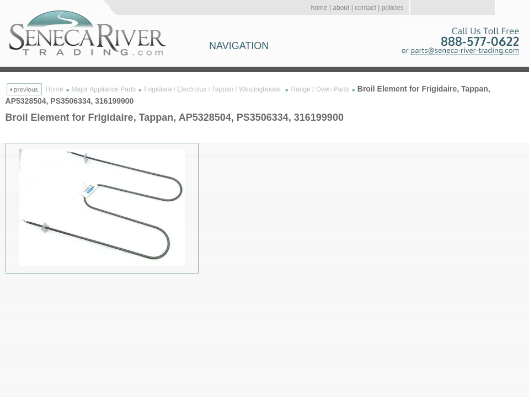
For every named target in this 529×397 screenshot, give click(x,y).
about (341, 8)
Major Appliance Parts (104, 89)
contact (365, 8)
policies (393, 8)
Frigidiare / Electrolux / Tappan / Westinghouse (213, 89)
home (319, 8)
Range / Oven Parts (320, 89)
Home (54, 89)
